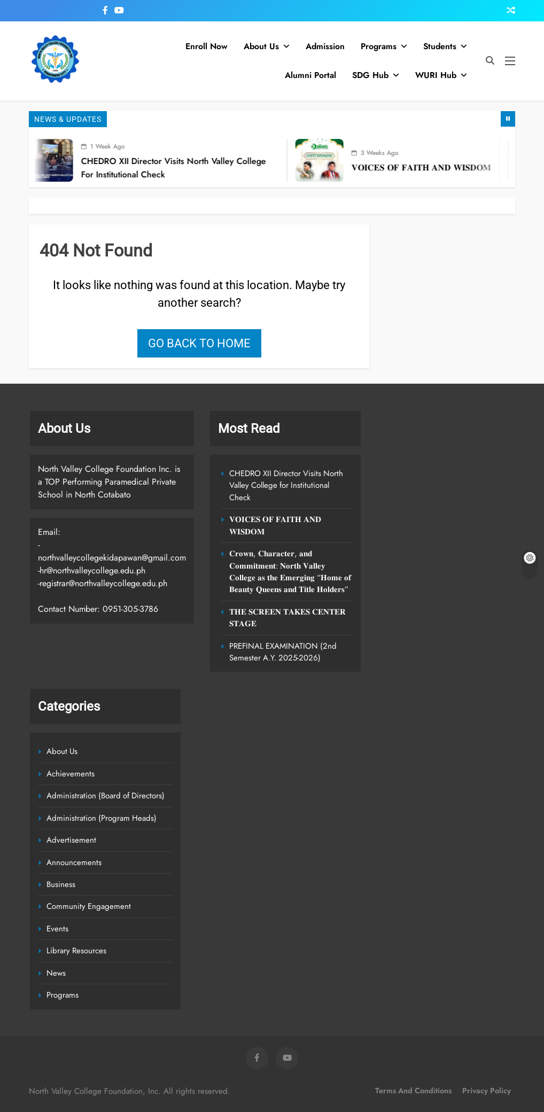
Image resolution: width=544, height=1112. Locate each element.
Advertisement (71, 840)
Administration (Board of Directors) (105, 796)
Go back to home (199, 343)
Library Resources (76, 951)
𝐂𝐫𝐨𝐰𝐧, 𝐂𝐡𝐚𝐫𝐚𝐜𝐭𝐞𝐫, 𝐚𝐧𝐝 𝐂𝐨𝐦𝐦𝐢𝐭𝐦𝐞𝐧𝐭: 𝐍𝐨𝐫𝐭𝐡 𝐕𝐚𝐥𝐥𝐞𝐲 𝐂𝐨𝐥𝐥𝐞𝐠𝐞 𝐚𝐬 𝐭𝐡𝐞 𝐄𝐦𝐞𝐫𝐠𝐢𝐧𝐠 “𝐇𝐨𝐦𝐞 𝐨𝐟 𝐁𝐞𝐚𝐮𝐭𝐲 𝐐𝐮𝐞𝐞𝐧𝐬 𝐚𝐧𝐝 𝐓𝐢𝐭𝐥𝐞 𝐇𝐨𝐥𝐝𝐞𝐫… (290, 571)
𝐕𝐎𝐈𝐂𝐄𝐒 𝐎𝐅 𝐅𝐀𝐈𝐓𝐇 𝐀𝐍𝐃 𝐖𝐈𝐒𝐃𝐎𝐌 (429, 167)
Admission (325, 46)
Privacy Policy (486, 1090)
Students (439, 46)
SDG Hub (370, 75)
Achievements (70, 774)
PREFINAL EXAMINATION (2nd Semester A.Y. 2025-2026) (283, 652)
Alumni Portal (310, 75)
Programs (379, 46)
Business (60, 884)
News (56, 973)
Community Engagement (88, 906)
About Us (261, 46)
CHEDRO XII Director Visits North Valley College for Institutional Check (286, 485)
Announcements (74, 862)
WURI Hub (435, 75)
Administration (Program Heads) (101, 818)
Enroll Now (206, 46)
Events (57, 929)
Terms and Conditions (413, 1090)
